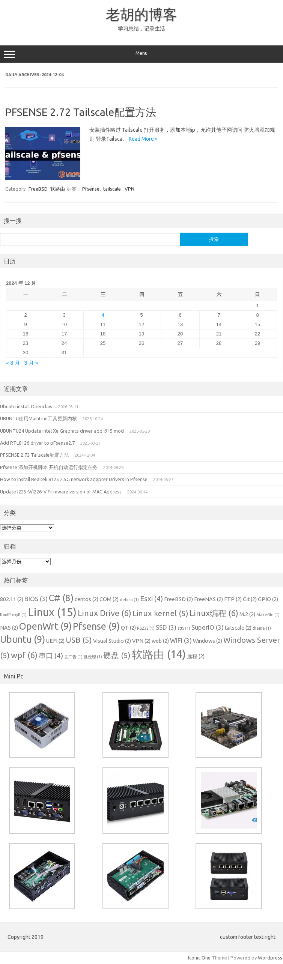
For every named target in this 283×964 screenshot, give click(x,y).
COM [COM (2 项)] (109, 599)
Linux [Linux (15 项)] (52, 612)
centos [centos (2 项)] (86, 599)
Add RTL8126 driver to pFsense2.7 (37, 442)
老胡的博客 (141, 14)
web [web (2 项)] (160, 641)
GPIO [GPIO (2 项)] (268, 599)
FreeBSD (38, 188)
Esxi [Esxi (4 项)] (151, 598)
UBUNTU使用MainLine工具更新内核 (38, 418)
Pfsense (90, 188)
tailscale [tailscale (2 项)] (238, 628)
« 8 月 (13, 363)
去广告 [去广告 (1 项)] (73, 656)
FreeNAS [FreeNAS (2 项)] (208, 599)
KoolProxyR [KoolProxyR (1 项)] (13, 614)
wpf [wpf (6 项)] (24, 655)
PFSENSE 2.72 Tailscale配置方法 (80, 112)
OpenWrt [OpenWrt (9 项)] (45, 626)
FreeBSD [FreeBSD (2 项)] (178, 599)
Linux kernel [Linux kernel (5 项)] (160, 613)
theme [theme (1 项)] (262, 628)
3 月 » (31, 363)
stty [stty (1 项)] (184, 628)
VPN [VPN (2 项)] (141, 641)
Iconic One (199, 957)
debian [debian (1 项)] (129, 599)
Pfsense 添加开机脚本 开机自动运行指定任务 (49, 467)
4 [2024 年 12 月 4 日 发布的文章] (102, 315)
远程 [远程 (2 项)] (196, 656)
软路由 (57, 188)
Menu (141, 54)
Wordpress (270, 957)
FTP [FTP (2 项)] (233, 599)
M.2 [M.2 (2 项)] (247, 614)
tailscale (112, 188)
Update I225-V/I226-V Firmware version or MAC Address (61, 491)
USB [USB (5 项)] (79, 640)
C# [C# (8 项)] (61, 598)
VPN (129, 188)
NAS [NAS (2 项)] (9, 628)
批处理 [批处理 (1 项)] (93, 656)
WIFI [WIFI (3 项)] (181, 640)
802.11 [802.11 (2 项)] (11, 599)
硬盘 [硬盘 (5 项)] (117, 655)
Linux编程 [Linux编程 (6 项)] (214, 613)
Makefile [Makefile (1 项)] (268, 614)
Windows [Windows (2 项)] (207, 641)
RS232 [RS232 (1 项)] (146, 628)
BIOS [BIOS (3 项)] (36, 598)
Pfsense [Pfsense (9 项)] (96, 626)
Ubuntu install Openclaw (26, 406)
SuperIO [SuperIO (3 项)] (207, 627)
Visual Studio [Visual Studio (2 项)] (112, 641)
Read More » (143, 139)
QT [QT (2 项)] (128, 628)
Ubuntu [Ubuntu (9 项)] (22, 639)
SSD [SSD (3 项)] (166, 627)
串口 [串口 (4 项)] (51, 655)
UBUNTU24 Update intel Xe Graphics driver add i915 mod (62, 430)
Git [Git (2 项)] (250, 599)
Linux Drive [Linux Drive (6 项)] (104, 613)
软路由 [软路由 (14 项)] (159, 654)
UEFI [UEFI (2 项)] (55, 641)
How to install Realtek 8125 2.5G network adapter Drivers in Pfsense (74, 479)
